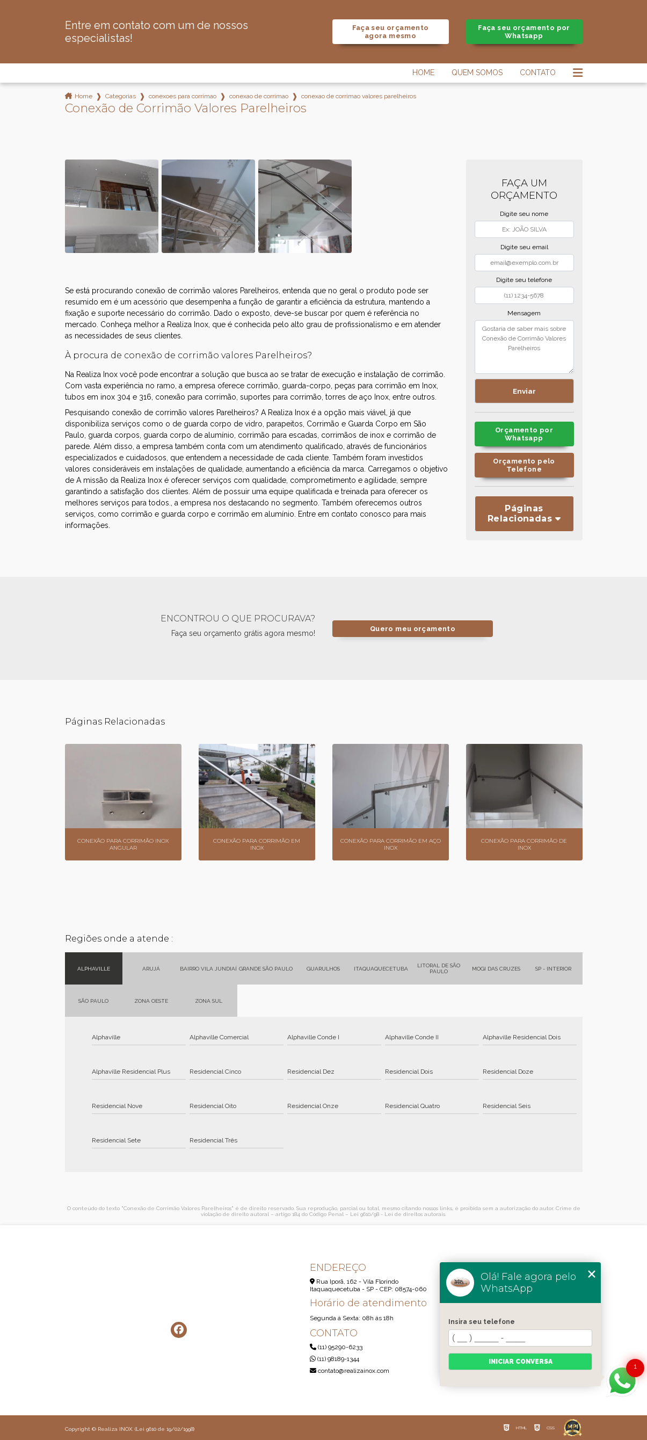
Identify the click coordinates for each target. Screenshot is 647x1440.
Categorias (120, 96)
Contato (538, 72)
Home (423, 72)
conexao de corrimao (258, 96)
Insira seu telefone (481, 1322)
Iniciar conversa (521, 1361)
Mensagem (524, 313)
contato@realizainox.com (349, 1370)
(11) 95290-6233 (336, 1347)
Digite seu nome (524, 214)
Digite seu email (524, 247)
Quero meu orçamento (412, 629)
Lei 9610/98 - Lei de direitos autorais (397, 1214)
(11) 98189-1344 (334, 1359)
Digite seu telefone (524, 280)
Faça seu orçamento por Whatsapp (524, 32)
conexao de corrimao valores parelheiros (358, 96)
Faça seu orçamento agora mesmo (390, 32)
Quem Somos (477, 72)
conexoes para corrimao (182, 96)
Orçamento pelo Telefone (524, 465)
